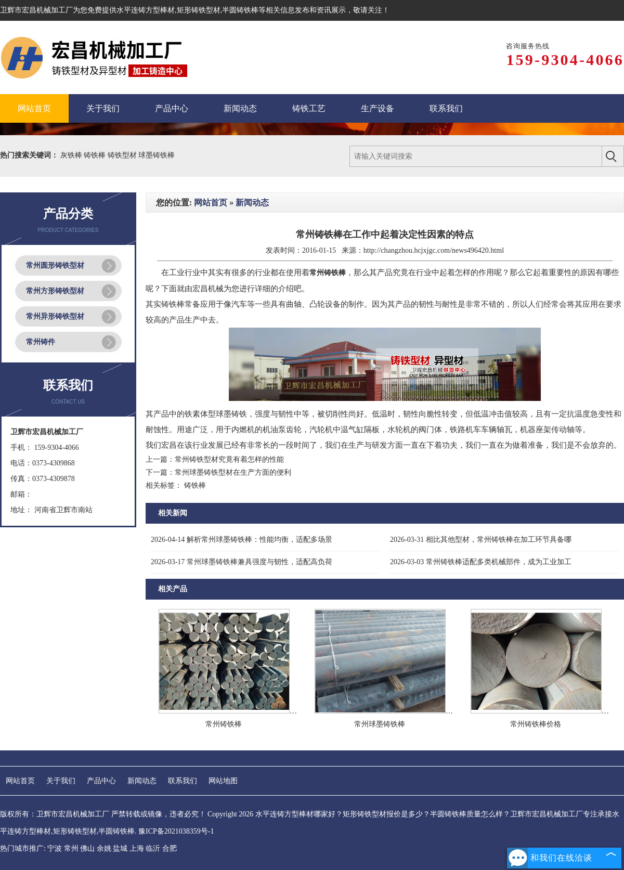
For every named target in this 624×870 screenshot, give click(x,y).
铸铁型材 (123, 155)
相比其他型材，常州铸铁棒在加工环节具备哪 (480, 539)
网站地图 (223, 781)
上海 (136, 848)
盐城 (120, 848)
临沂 (153, 848)
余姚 (104, 848)
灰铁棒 (72, 155)
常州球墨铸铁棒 (379, 724)
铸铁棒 (96, 155)
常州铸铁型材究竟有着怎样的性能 (229, 459)
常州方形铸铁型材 (55, 291)
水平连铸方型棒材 (145, 10)
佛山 (87, 848)
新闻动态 (252, 202)
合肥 (169, 848)
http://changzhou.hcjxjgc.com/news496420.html (433, 250)
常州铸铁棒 (223, 724)
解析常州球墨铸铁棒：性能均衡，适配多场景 (241, 539)
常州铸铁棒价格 (535, 724)
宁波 (54, 848)
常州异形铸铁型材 (55, 316)
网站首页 (210, 202)
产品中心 (101, 781)
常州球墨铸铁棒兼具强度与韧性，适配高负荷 (241, 562)
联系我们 (182, 781)
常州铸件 (40, 342)
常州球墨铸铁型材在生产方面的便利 (233, 472)
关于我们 (60, 781)
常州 (71, 848)
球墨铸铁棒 (156, 155)
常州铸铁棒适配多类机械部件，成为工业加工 (480, 562)
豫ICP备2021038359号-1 (176, 831)
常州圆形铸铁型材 (55, 265)
